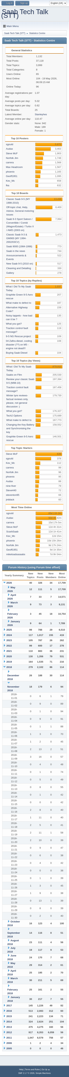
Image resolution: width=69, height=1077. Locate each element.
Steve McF (12, 153)
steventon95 (12, 495)
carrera (10, 162)
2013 (9, 1027)
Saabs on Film (14, 374)
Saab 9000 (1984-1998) (19, 246)
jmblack (10, 499)
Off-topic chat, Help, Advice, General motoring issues (20, 211)
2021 (9, 651)
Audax (9, 148)
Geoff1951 (11, 176)
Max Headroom (14, 167)
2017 (9, 1005)
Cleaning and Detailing (18, 268)
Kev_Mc (10, 180)
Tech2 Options (14, 415)
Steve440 (11, 490)
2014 (9, 1021)
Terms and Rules (32, 1069)
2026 (9, 582)
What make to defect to (18, 302)
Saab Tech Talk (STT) (24, 13)
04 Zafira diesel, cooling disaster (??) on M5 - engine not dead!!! (19, 345)
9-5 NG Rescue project (18, 336)
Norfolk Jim (12, 158)
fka (7, 185)
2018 (9, 667)
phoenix (10, 171)
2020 (9, 656)
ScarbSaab (12, 531)
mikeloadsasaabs (15, 554)
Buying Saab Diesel (16, 352)
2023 (9, 640)
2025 (9, 629)
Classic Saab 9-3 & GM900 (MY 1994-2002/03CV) (16, 238)
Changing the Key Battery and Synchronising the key (20, 428)
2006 (9, 1043)
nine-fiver (11, 486)
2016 (9, 1011)
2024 (9, 635)
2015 (9, 1016)
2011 (9, 1037)
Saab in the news (15, 251)
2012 (9, 1032)
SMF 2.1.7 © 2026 (26, 1073)
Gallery (10, 272)
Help (21, 1069)
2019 (9, 661)
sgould (9, 144)
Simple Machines (43, 1073)
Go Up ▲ (46, 1069)
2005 (9, 1048)
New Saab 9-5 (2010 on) (19, 263)
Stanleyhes (41, 114)
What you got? (14, 323)
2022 (9, 645)
